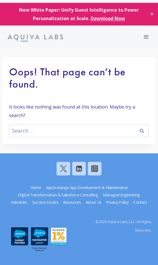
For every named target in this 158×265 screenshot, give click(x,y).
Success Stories (45, 202)
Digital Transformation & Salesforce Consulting (58, 195)
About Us (93, 202)
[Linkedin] (79, 168)
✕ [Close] (152, 14)
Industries (19, 202)
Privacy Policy (117, 202)
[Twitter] (63, 168)
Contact (140, 202)
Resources (72, 202)
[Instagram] (94, 168)
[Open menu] (146, 36)
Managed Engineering (121, 195)
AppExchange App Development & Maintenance (87, 187)
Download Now (108, 18)
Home (35, 187)
